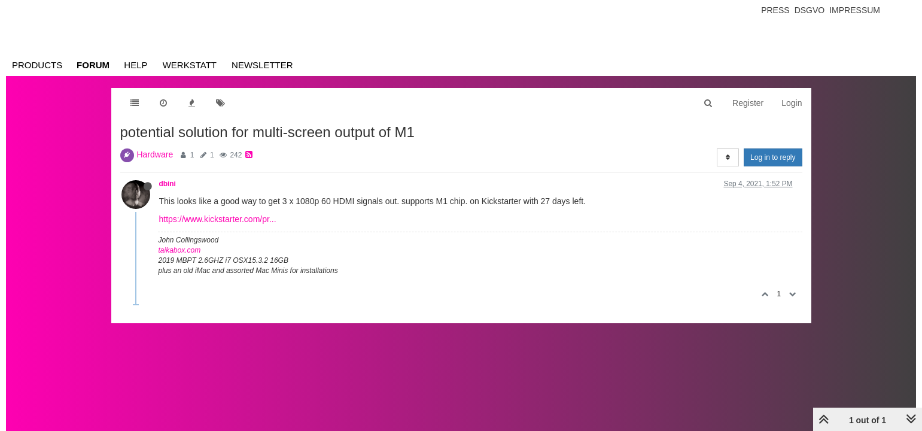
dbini (167, 184)
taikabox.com (180, 250)
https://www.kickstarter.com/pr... (217, 219)
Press (775, 10)
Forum (93, 65)
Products (37, 65)
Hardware (155, 154)
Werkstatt (190, 65)
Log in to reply (772, 157)
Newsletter (262, 65)
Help (135, 65)
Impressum (854, 10)
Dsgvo (810, 10)
